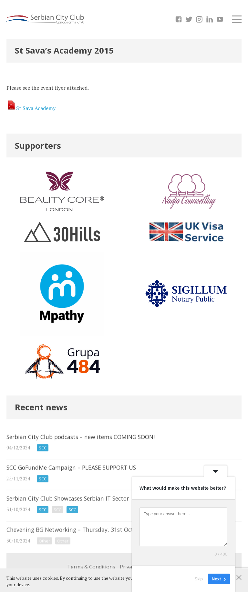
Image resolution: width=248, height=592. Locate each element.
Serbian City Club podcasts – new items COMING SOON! (124, 449)
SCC (42, 454)
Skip (199, 579)
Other (44, 550)
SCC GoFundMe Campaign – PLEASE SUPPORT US (124, 481)
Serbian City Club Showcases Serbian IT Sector (124, 513)
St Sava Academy (36, 108)
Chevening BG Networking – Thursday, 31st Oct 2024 (124, 545)
